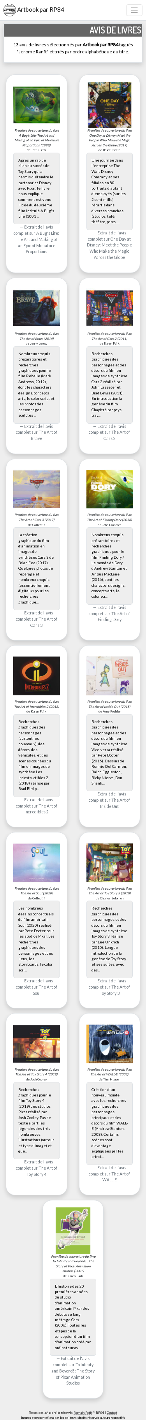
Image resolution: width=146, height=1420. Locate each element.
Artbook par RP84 (34, 10)
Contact (112, 1413)
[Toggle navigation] (134, 10)
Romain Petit (83, 1413)
